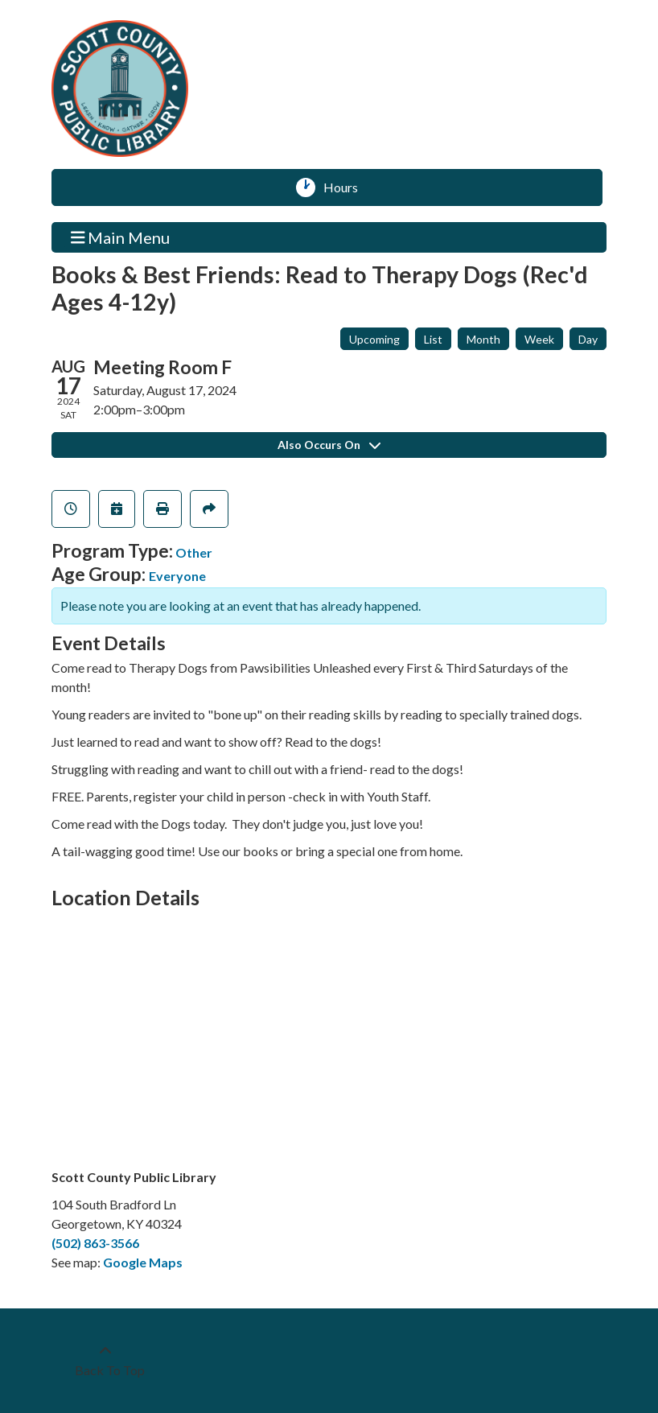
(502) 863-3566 (95, 1242)
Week (539, 339)
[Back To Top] (105, 1361)
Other (193, 552)
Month (483, 339)
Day (588, 339)
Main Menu (121, 237)
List (433, 339)
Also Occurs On (329, 444)
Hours (346, 187)
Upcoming (374, 339)
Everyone (177, 575)
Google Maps (143, 1262)
